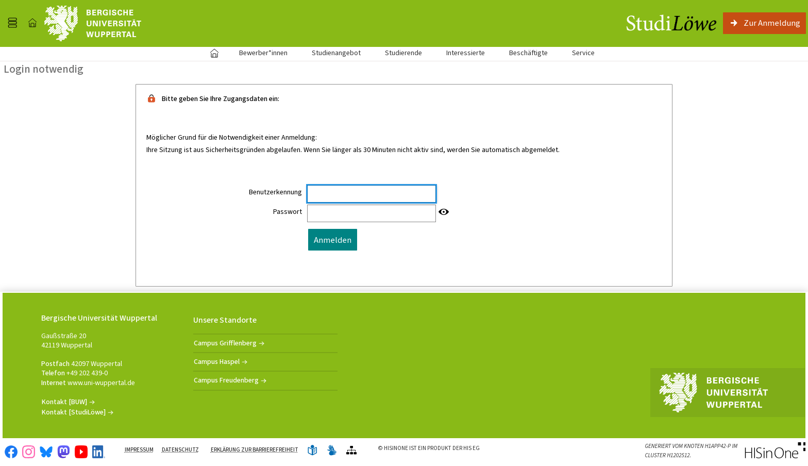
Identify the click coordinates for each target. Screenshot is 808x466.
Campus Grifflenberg (225, 343)
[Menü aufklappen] (12, 23)
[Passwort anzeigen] (443, 212)
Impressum (139, 450)
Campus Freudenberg (226, 380)
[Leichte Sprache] (312, 451)
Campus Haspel (217, 362)
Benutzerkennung (275, 192)
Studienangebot (330, 53)
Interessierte (465, 53)
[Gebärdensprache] (332, 451)
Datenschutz (180, 450)
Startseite (214, 53)
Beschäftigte (528, 53)
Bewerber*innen (258, 53)
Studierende (403, 53)
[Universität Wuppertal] (93, 23)
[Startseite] (32, 23)
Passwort (287, 212)
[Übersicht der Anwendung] (351, 451)
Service (578, 53)
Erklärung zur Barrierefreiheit (254, 450)
